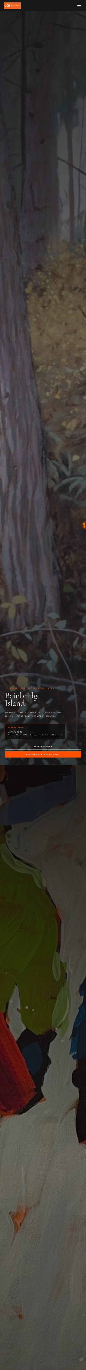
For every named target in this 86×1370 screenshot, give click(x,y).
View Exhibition (43, 746)
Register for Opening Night (43, 754)
